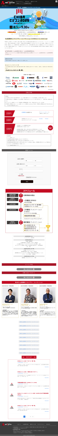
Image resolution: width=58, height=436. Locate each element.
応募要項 (24, 112)
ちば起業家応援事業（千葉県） (17, 429)
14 (30, 416)
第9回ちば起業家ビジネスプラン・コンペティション (29, 321)
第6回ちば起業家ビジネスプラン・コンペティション (29, 333)
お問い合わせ (27, 1)
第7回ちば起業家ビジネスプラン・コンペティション (29, 329)
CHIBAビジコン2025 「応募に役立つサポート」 (27, 371)
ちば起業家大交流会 (27, 3)
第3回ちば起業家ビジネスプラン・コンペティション (29, 345)
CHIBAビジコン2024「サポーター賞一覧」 (26, 405)
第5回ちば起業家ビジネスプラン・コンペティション (29, 337)
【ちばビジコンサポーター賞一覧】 (14, 70)
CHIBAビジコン (19, 3)
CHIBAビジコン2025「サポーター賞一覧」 (26, 361)
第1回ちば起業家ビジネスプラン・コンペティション (29, 352)
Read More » (47, 366)
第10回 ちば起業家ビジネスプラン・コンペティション (29, 282)
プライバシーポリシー (44, 112)
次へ (33, 416)
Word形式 (41, 118)
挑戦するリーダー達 (34, 1)
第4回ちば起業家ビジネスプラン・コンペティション (29, 341)
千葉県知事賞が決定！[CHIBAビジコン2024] (27, 382)
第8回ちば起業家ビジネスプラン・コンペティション (29, 325)
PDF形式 (46, 118)
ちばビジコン (19, 424)
